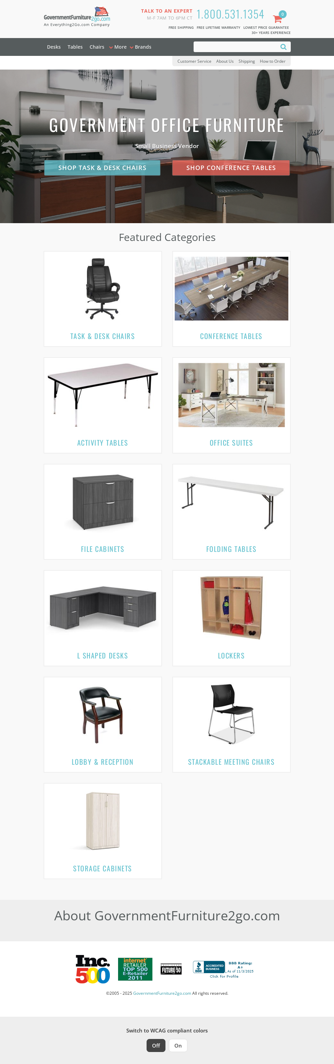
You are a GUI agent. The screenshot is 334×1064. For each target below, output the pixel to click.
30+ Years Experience (271, 32)
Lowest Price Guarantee (266, 27)
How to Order (273, 61)
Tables (75, 47)
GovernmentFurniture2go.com (162, 993)
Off (156, 1045)
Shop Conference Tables (231, 168)
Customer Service (194, 61)
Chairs (97, 47)
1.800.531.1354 (231, 13)
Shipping (247, 61)
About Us (225, 61)
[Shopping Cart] (279, 20)
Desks (54, 47)
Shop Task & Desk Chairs (102, 168)
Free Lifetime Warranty (218, 27)
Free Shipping (181, 27)
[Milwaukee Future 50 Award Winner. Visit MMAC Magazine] (171, 969)
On (178, 1045)
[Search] (283, 46)
